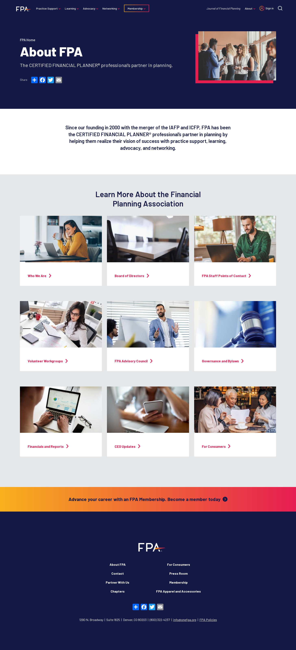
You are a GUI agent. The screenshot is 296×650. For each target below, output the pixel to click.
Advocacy (90, 8)
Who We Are (39, 276)
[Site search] (279, 8)
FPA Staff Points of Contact (226, 276)
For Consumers (216, 446)
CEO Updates (127, 446)
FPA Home (27, 40)
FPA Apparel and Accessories (178, 591)
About (248, 8)
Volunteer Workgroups (48, 361)
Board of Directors (132, 276)
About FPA (118, 564)
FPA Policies (208, 620)
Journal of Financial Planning (223, 8)
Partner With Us (117, 582)
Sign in (269, 8)
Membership (135, 8)
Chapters (118, 591)
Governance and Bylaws (223, 361)
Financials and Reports (48, 446)
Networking (110, 8)
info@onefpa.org (184, 620)
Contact (117, 573)
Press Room (178, 573)
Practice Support (47, 8)
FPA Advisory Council (133, 361)
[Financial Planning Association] (23, 8)
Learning (70, 8)
